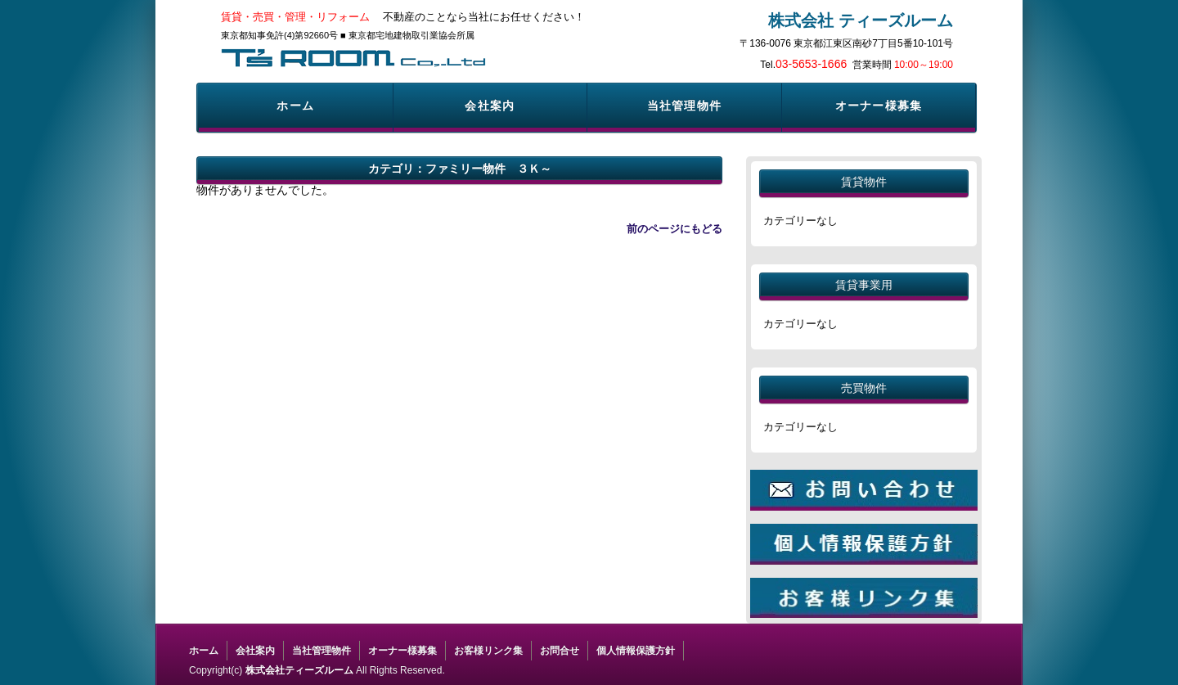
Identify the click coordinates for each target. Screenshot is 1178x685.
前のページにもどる (674, 229)
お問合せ (559, 650)
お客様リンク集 (488, 650)
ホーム (295, 105)
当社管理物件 (684, 105)
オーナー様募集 (879, 105)
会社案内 (490, 105)
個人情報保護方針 (635, 650)
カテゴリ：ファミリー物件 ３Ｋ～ (459, 168)
